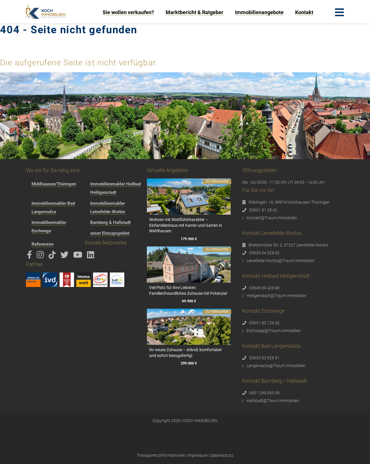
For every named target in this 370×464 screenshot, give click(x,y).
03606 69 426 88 (264, 288)
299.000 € (189, 363)
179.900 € (189, 239)
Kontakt (304, 12)
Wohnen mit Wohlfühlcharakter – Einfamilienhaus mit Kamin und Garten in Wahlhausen (185, 225)
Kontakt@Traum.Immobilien (272, 218)
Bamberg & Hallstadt (110, 222)
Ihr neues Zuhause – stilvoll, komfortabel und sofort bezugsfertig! (185, 352)
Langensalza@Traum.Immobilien (276, 365)
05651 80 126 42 (264, 323)
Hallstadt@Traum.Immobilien (273, 400)
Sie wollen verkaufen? (128, 12)
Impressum (198, 455)
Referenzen (42, 244)
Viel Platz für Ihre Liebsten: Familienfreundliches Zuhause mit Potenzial (188, 290)
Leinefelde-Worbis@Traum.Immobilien (280, 260)
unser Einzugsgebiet (110, 233)
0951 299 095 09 (264, 393)
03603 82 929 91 (264, 358)
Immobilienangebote (259, 12)
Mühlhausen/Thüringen (54, 184)
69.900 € (189, 301)
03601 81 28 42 (263, 210)
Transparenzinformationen (161, 455)
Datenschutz (221, 455)
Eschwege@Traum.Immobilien (274, 330)
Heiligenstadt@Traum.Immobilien (276, 295)
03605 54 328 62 (264, 253)
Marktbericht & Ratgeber (194, 12)
